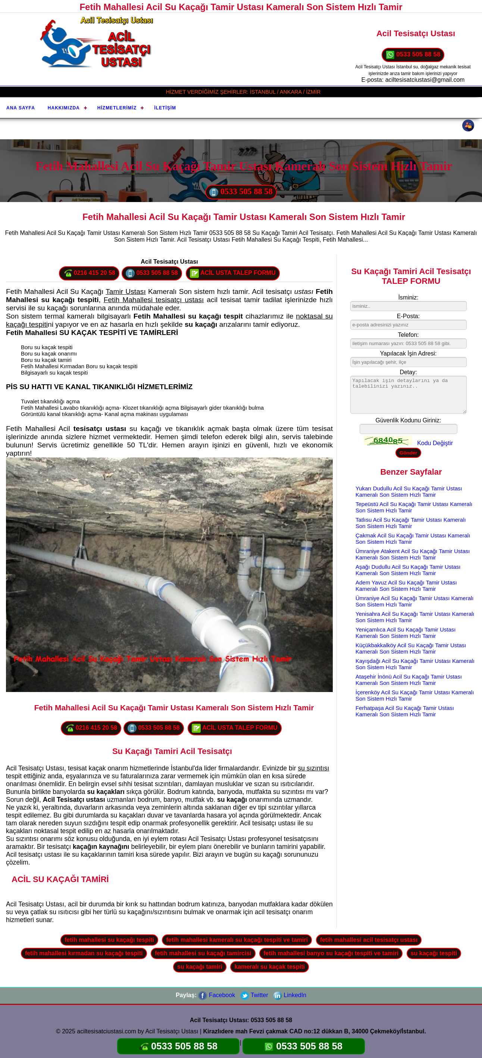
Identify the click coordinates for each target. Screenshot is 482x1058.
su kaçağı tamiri (199, 967)
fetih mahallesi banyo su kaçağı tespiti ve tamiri (330, 953)
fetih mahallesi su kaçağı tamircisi (203, 953)
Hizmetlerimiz (117, 108)
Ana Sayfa (20, 108)
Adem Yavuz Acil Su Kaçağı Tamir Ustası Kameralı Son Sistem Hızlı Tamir (406, 585)
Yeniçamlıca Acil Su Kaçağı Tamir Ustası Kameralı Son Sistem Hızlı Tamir (406, 632)
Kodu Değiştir (435, 443)
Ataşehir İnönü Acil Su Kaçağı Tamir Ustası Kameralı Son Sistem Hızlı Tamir (409, 679)
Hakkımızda (64, 108)
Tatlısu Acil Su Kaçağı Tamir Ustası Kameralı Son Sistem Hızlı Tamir (411, 522)
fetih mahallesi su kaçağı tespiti (109, 940)
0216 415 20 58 (89, 273)
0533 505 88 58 (413, 54)
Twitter (254, 995)
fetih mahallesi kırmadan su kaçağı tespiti (84, 953)
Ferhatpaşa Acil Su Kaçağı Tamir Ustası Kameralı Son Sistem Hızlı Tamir (405, 711)
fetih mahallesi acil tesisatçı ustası (368, 940)
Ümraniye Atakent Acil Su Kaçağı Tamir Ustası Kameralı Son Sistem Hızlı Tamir (413, 554)
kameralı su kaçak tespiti (269, 967)
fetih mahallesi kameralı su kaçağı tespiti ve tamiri (237, 940)
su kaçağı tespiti (434, 953)
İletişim (165, 108)
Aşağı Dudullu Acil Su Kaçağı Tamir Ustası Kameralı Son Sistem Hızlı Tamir (408, 570)
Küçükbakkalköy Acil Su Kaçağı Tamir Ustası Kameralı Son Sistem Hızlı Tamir (411, 648)
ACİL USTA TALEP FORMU (233, 273)
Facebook (216, 995)
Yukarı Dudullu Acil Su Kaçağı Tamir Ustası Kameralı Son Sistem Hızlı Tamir (409, 491)
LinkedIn (289, 995)
